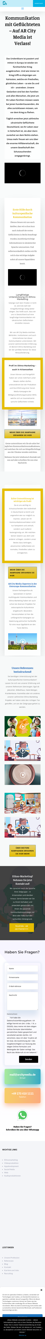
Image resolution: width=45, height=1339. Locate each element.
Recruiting (8, 1273)
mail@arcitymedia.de (23, 1074)
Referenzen (9, 1261)
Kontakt (39, 3)
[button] (41, 1290)
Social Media (9, 1169)
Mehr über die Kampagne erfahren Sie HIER (22, 433)
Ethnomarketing (11, 1160)
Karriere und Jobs (11, 1270)
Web (6, 1172)
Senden (28, 1059)
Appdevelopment (11, 1166)
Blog (6, 1264)
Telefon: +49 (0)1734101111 (21, 927)
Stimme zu (22, 1335)
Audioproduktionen (12, 1175)
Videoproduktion (11, 1163)
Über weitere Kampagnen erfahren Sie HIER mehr (22, 851)
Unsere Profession (11, 1257)
